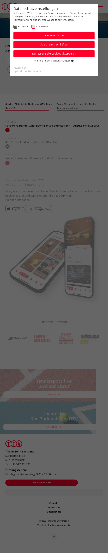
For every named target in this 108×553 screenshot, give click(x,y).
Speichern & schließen (54, 44)
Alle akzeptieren (54, 35)
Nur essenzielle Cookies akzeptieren (54, 53)
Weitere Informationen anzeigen (54, 60)
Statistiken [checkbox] (42, 26)
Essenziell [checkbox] (23, 26)
